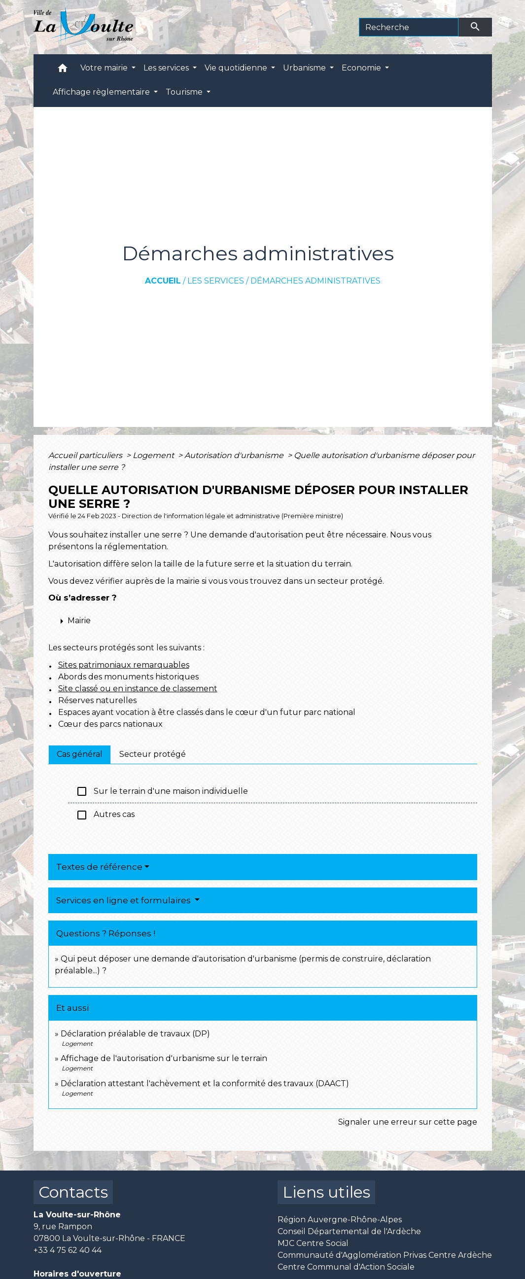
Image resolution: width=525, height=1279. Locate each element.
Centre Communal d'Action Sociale (346, 1267)
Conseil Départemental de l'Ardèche (349, 1231)
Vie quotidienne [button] (237, 67)
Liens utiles (326, 1192)
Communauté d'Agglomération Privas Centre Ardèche (385, 1255)
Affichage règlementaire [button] (102, 92)
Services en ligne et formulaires (124, 900)
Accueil (163, 280)
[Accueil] (84, 27)
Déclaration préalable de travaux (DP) (135, 1033)
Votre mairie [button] (105, 67)
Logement (154, 455)
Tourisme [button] (185, 92)
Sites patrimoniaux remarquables (123, 665)
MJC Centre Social (313, 1243)
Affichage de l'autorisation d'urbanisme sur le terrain (164, 1058)
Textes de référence (99, 867)
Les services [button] (167, 67)
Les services (215, 280)
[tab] (79, 754)
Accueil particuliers (86, 455)
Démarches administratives (315, 280)
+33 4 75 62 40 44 (68, 1250)
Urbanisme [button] (305, 67)
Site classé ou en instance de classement (137, 688)
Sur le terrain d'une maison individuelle (162, 791)
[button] (62, 70)
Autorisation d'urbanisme (234, 455)
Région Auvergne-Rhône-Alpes (340, 1219)
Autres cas (105, 815)
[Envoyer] (475, 27)
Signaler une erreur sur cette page (407, 1122)
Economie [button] (362, 67)
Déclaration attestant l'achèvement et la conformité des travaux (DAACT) (205, 1083)
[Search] (409, 27)
